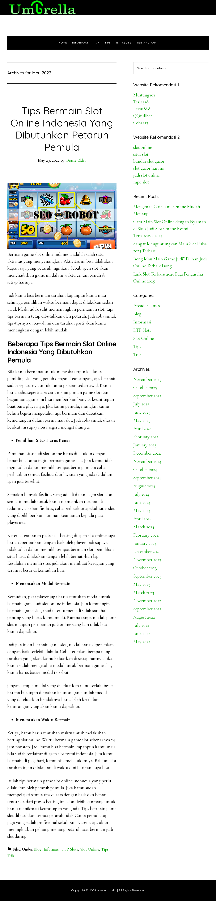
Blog (38, 849)
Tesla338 (141, 102)
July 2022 (141, 625)
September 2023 (147, 576)
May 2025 (141, 420)
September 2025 (147, 395)
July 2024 (141, 494)
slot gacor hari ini (148, 168)
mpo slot (141, 182)
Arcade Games (146, 305)
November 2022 (147, 600)
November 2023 (147, 559)
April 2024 (142, 518)
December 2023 (147, 551)
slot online (142, 147)
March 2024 (143, 527)
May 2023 (141, 584)
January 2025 (144, 445)
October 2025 (145, 387)
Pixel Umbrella (45, 7)
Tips (105, 849)
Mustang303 (144, 95)
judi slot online (146, 175)
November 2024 (147, 461)
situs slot (140, 154)
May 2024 (142, 510)
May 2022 (141, 641)
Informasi (51, 849)
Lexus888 (142, 109)
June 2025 (141, 412)
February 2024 (146, 535)
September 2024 (147, 477)
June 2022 (141, 633)
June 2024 (142, 502)
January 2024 (145, 543)
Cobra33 (140, 122)
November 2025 (147, 379)
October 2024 (145, 469)
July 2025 (141, 404)
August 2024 (144, 486)
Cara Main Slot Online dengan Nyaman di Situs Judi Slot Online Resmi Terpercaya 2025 (169, 228)
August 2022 (144, 617)
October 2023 (145, 568)
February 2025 (145, 436)
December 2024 (147, 453)
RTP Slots (70, 849)
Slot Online (89, 849)
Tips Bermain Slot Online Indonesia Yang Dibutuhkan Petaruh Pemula (61, 128)
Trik (10, 855)
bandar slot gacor (149, 161)
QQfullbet (142, 116)
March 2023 (143, 592)
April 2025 (142, 428)
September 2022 (147, 609)
